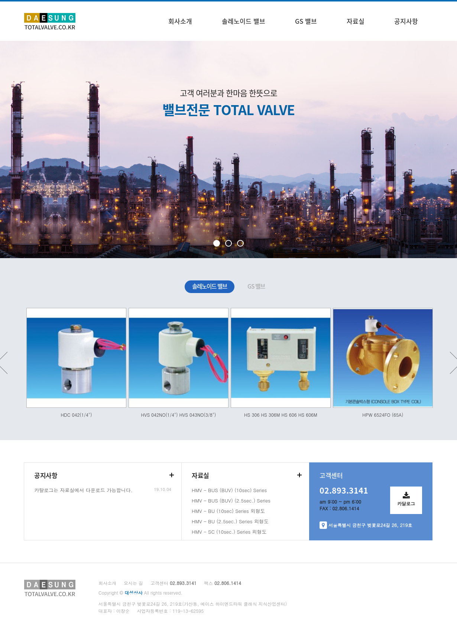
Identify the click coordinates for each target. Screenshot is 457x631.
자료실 (355, 21)
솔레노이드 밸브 (243, 21)
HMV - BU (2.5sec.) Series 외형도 (230, 521)
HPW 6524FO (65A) (382, 415)
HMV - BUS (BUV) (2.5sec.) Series (231, 500)
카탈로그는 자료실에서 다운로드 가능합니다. (83, 490)
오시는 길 (133, 583)
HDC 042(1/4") (76, 415)
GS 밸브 (306, 21)
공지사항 (406, 21)
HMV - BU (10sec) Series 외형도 (228, 510)
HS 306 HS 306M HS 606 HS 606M (280, 415)
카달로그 (406, 497)
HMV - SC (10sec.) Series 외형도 (229, 531)
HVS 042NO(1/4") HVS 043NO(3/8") (178, 415)
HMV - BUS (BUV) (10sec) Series (229, 490)
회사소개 (180, 21)
